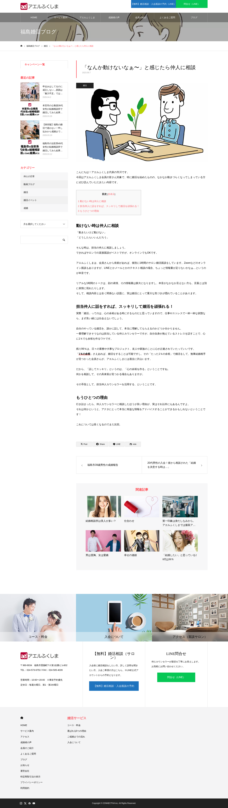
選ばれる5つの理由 (76, 731)
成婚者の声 (114, 17)
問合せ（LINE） (176, 677)
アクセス (24, 736)
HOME (34, 17)
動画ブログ (29, 184)
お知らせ (24, 765)
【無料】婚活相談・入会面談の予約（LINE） (114, 688)
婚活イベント (30, 200)
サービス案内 (60, 17)
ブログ (194, 17)
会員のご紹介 (27, 748)
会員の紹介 (140, 17)
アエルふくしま (87, 17)
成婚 (26, 208)
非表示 (111, 194)
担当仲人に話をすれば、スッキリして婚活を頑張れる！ (108, 206)
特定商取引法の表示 (30, 776)
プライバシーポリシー (31, 782)
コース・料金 (74, 725)
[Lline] (117, 444)
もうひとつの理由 (88, 210)
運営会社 (24, 771)
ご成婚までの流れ (76, 736)
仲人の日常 (29, 176)
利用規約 (24, 788)
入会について (74, 742)
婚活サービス (76, 718)
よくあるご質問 (167, 17)
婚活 (85, 85)
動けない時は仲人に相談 (92, 201)
